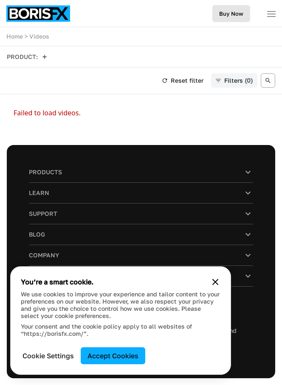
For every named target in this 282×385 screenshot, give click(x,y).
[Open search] (268, 80)
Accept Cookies (112, 356)
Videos (39, 36)
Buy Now (231, 13)
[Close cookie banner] (215, 282)
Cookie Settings (48, 356)
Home (14, 36)
